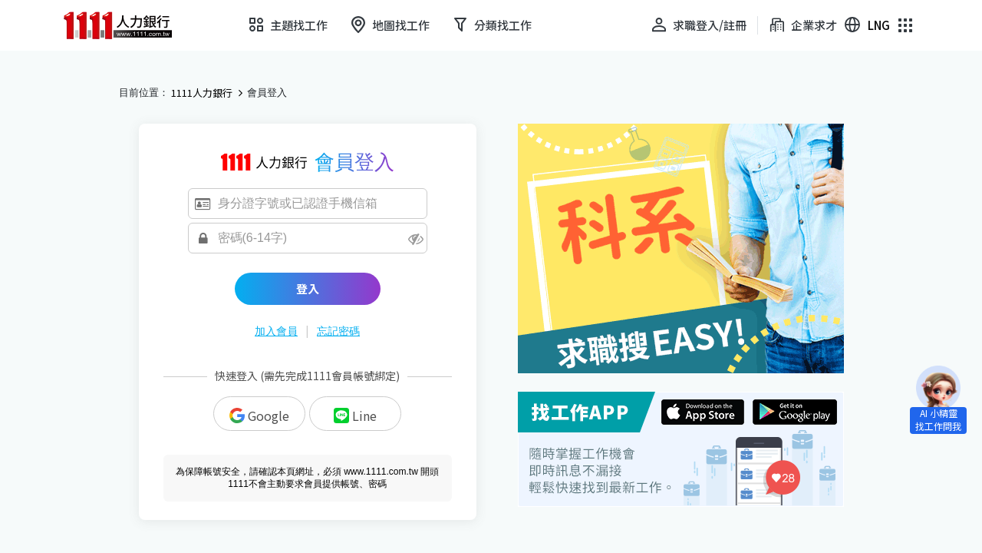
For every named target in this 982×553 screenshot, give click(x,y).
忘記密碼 (338, 331)
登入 (307, 288)
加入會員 (276, 331)
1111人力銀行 (201, 93)
